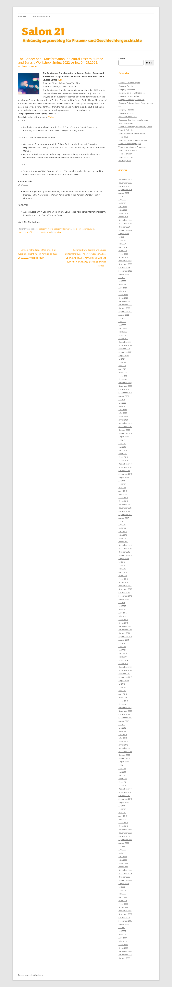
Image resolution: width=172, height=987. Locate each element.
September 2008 (125, 880)
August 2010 (123, 802)
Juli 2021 (121, 359)
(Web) (60, 79)
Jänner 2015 (123, 623)
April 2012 (122, 734)
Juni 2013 (122, 687)
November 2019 (125, 426)
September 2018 (125, 474)
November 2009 (125, 833)
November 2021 (125, 345)
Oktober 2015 (124, 592)
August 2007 (123, 924)
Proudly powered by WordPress (30, 975)
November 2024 (125, 223)
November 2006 (125, 954)
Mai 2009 (122, 853)
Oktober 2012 (124, 714)
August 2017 (123, 518)
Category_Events (46, 229)
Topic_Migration (125, 153)
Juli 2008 (121, 887)
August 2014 (123, 640)
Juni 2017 (122, 524)
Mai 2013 (122, 690)
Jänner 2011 (123, 785)
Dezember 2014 (124, 626)
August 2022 (123, 315)
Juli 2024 (121, 237)
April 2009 (122, 856)
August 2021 (123, 355)
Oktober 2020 (124, 389)
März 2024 (122, 250)
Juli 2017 (121, 521)
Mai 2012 (122, 731)
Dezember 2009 (124, 829)
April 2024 (122, 247)
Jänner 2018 (123, 501)
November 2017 (125, 508)
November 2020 (125, 386)
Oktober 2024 (124, 227)
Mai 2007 (122, 934)
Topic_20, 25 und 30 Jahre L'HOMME (133, 140)
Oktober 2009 (124, 836)
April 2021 (122, 369)
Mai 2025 (122, 203)
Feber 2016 (123, 579)
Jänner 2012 (123, 745)
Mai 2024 (122, 243)
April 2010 (122, 816)
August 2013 (123, 680)
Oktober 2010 (124, 795)
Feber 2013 (123, 701)
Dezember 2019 (124, 423)
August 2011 (123, 761)
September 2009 (125, 839)
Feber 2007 (123, 944)
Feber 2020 (123, 416)
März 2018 (122, 494)
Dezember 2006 (124, 951)
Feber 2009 (123, 863)
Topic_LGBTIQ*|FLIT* (27, 232)
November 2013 (125, 670)
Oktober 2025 (124, 186)
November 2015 (125, 589)
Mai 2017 (122, 528)
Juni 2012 (122, 728)
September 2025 (125, 189)
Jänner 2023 (123, 298)
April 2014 (122, 653)
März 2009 (122, 860)
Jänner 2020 (123, 420)
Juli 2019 (121, 440)
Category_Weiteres (126, 113)
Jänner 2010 (123, 826)
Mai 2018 (122, 487)
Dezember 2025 (124, 179)
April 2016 (122, 572)
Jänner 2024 (123, 257)
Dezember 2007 (124, 910)
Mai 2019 (122, 447)
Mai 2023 (122, 284)
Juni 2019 (122, 443)
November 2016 (125, 548)
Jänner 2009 (123, 866)
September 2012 (125, 717)
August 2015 (123, 599)
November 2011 (125, 751)
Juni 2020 (122, 403)
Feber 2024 (123, 254)
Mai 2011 (122, 772)
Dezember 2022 (124, 301)
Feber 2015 (123, 619)
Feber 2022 (123, 335)
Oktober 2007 (124, 917)
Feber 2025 (123, 213)
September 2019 (125, 433)
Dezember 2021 (124, 342)
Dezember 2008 (124, 870)
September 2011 (125, 758)
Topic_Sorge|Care (125, 157)
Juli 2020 (121, 399)
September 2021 (125, 352)
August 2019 (123, 436)
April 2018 (122, 491)
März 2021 (122, 372)
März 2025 (122, 210)
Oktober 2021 (124, 348)
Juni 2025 (122, 199)
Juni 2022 (122, 321)
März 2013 (122, 697)
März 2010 (122, 819)
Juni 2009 (122, 849)
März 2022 (122, 332)
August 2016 (123, 558)
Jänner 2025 (123, 216)
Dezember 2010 (124, 789)
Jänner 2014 (123, 663)
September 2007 (125, 921)
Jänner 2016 (123, 582)
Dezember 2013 (124, 667)
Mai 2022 (122, 325)
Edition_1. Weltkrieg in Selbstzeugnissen (135, 126)
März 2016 (122, 575)
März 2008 (122, 900)
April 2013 (122, 694)
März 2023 (122, 291)
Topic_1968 (123, 137)
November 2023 (125, 264)
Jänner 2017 (123, 541)
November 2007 (125, 914)
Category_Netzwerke (62, 229)
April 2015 (122, 612)
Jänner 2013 (123, 704)
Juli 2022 (121, 318)
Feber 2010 (123, 822)
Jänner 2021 (123, 379)
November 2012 (125, 711)
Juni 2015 (122, 606)
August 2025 (123, 193)
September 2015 (125, 596)
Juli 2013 (121, 684)
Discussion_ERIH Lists (127, 116)
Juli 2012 (121, 724)
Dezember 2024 (124, 220)
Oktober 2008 (124, 877)
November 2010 (125, 792)
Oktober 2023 (124, 267)
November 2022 (125, 304)
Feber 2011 (123, 782)
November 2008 (125, 873)
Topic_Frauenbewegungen (83, 229)
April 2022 (122, 328)
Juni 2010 (122, 809)
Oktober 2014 (124, 633)
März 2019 (122, 453)
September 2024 (125, 230)
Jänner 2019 (123, 460)
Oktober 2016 (124, 552)
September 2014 (125, 636)
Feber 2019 (123, 457)
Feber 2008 (123, 904)
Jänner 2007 (123, 948)
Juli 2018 (121, 480)
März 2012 (122, 738)
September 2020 (125, 392)
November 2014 (125, 629)
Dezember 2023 (124, 260)
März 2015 (122, 616)
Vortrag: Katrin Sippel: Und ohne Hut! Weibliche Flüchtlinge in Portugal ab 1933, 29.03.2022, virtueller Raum (38, 254)
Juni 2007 (122, 931)
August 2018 (123, 477)
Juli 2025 (121, 196)
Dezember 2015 (124, 585)
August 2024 (123, 233)
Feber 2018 (123, 497)
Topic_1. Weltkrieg (126, 130)
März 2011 (122, 778)
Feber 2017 (123, 538)
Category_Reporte (126, 109)
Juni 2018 (122, 484)
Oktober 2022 (124, 308)
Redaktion (58, 232)
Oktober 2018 (124, 470)
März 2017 (122, 535)
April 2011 (122, 775)
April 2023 (122, 287)
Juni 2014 (122, 646)
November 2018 (125, 467)
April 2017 (122, 531)
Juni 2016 (122, 565)
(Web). (51, 117)
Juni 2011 (122, 768)
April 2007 (122, 938)
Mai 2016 (122, 568)
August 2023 (123, 274)
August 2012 (123, 721)
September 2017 (125, 514)
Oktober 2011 (124, 755)
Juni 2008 (122, 890)
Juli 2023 (121, 277)
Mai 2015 (122, 609)
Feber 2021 (123, 376)
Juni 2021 (122, 362)
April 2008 (122, 897)
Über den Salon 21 (41, 17)
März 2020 (122, 413)
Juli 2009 (121, 846)
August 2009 (123, 843)
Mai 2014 (122, 650)
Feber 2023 (123, 294)
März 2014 (122, 657)
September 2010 (125, 799)
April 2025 (122, 206)
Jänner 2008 (123, 907)
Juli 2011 (121, 765)
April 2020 (122, 409)
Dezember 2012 (124, 707)
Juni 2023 (122, 281)
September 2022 (125, 311)
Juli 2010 (121, 805)
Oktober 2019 (124, 430)
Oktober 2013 (124, 673)
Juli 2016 (121, 562)
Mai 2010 (122, 812)
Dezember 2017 (124, 504)
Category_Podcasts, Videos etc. (131, 99)
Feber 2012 (123, 741)
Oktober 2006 (124, 958)
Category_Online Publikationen (131, 93)
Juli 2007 (121, 927)
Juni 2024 (122, 240)
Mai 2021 (122, 365)
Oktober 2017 (124, 511)
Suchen (121, 58)
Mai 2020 (122, 406)
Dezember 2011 (124, 748)
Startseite (23, 17)
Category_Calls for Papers (129, 82)
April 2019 (122, 450)
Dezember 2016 (124, 545)
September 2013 (125, 677)
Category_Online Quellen (128, 96)
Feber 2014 (123, 660)
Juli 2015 (121, 602)
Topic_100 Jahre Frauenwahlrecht (132, 133)
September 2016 (125, 555)
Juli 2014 (121, 643)
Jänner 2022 (123, 338)
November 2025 (125, 183)
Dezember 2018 (124, 464)
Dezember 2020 (124, 382)
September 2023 (125, 271)
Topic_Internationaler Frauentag (132, 147)
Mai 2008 (122, 893)
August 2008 (123, 883)
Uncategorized (124, 160)
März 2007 (122, 941)
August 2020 (123, 396)
